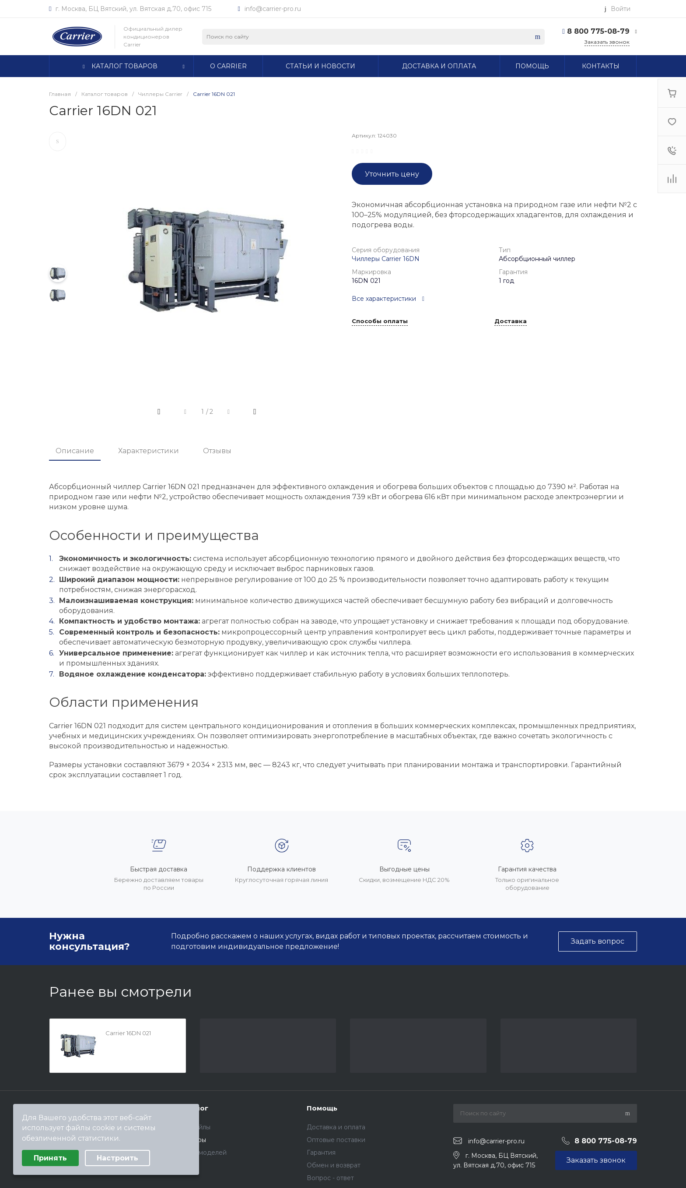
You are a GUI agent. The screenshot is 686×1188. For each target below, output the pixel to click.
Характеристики (148, 451)
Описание (75, 451)
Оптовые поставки (336, 1140)
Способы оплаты (380, 321)
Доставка (510, 321)
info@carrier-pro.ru (273, 9)
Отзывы (217, 451)
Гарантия (321, 1152)
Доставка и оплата (336, 1127)
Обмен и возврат (333, 1165)
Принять (50, 1158)
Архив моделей (202, 1152)
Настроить (117, 1158)
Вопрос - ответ (330, 1178)
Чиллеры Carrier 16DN (386, 259)
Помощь (322, 1108)
